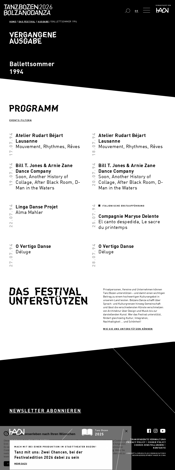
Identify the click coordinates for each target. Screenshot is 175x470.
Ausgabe (43, 21)
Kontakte (159, 447)
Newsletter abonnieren (45, 410)
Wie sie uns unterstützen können (128, 328)
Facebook (149, 431)
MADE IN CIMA (159, 455)
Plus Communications (155, 453)
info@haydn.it (35, 450)
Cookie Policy (157, 442)
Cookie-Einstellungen (149, 445)
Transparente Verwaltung (148, 439)
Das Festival (27, 21)
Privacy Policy (136, 442)
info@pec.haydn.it (18, 453)
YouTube (163, 431)
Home (12, 21)
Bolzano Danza (45, 7)
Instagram (156, 431)
